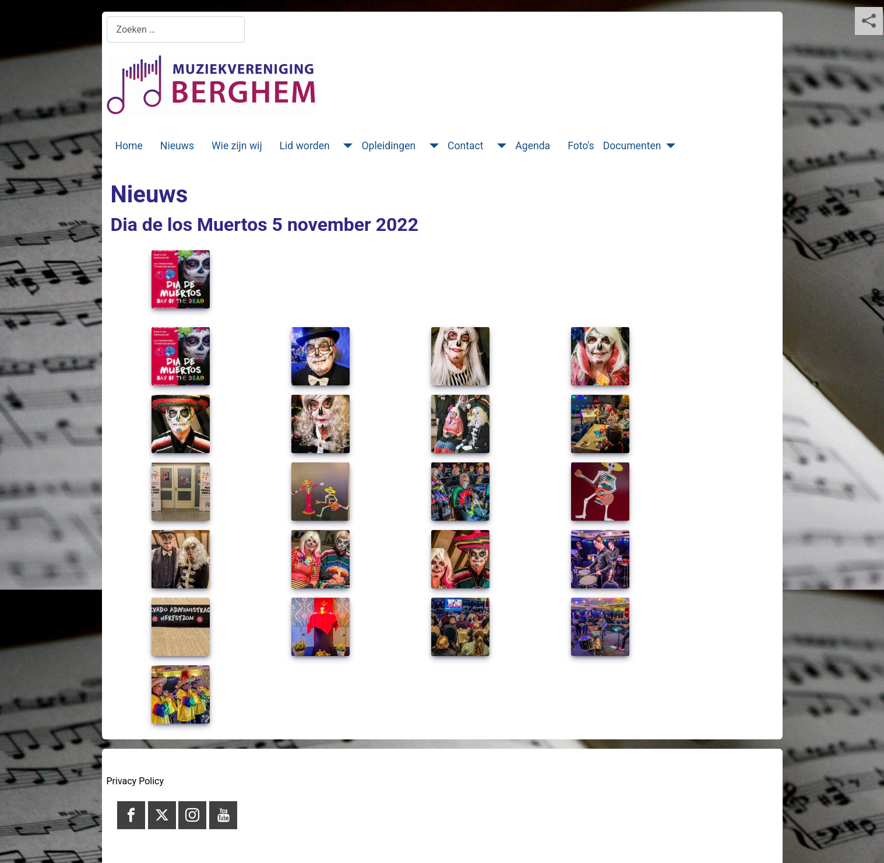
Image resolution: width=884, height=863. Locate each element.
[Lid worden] (346, 145)
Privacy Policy (135, 781)
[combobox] (176, 29)
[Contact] (499, 145)
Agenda (532, 146)
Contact (466, 146)
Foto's (581, 146)
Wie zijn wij (237, 146)
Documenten (632, 146)
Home (129, 146)
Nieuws (177, 146)
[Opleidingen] (431, 145)
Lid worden (305, 146)
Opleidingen (388, 146)
